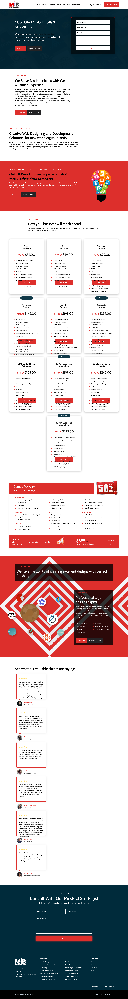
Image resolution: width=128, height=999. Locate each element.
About (59, 5)
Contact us (94, 968)
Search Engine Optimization (73, 968)
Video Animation (70, 965)
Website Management (72, 976)
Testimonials (76, 5)
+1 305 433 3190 (34, 112)
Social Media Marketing (72, 973)
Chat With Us (21, 112)
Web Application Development (49, 973)
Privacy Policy (108, 994)
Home (38, 5)
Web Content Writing (71, 970)
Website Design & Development (49, 962)
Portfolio (53, 5)
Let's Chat (15, 194)
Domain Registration (71, 979)
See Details (26, 287)
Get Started (20, 49)
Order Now (110, 540)
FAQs (92, 970)
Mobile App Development (47, 979)
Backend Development (47, 976)
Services (44, 5)
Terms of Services (98, 994)
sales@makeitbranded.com (23, 969)
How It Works (66, 5)
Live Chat (47, 542)
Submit (93, 48)
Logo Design (43, 968)
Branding (67, 962)
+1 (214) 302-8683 (96, 5)
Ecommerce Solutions (46, 970)
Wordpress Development (47, 965)
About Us (93, 962)
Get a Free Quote (111, 5)
